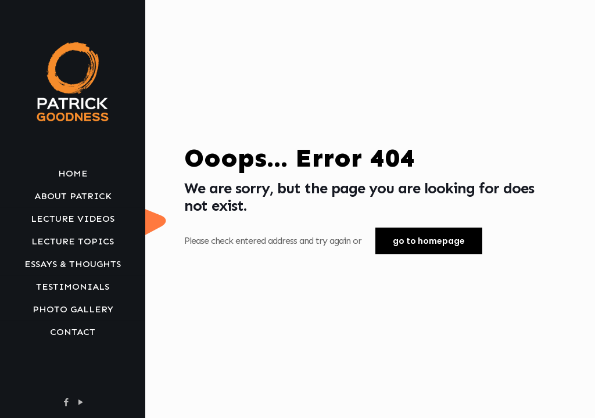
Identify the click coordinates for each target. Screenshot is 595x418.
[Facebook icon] (66, 402)
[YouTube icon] (80, 402)
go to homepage (429, 241)
